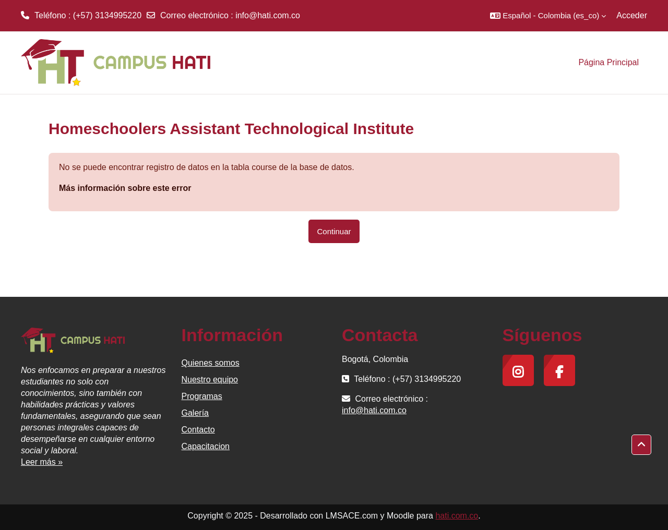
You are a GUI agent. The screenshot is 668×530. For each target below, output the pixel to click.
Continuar (334, 231)
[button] (548, 15)
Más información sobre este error (125, 188)
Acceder (631, 15)
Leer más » (42, 461)
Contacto (198, 429)
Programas (202, 396)
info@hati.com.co (267, 15)
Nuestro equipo (210, 379)
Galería (195, 412)
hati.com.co (456, 515)
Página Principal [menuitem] (608, 62)
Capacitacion (206, 446)
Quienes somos (211, 362)
